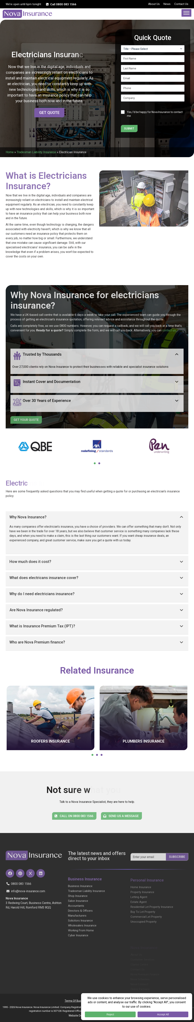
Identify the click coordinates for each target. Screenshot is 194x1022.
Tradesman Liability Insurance (36, 152)
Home (10, 152)
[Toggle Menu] (186, 13)
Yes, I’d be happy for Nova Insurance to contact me (155, 114)
